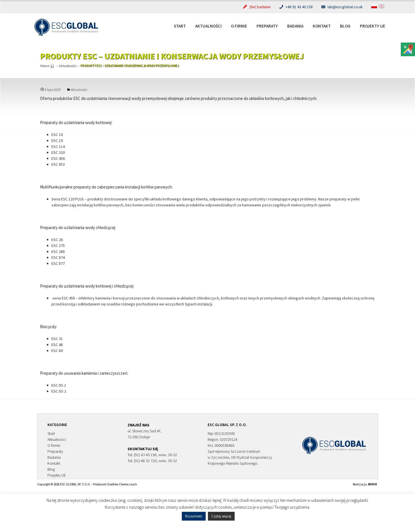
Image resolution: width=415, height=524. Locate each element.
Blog (345, 26)
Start (180, 26)
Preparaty (267, 26)
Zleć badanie (256, 6)
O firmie (239, 26)
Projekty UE (372, 26)
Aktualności (208, 26)
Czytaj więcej (221, 516)
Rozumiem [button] (193, 516)
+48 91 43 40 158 (295, 6)
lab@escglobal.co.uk (341, 6)
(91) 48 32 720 (145, 460)
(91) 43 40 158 (145, 454)
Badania (295, 26)
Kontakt (322, 26)
